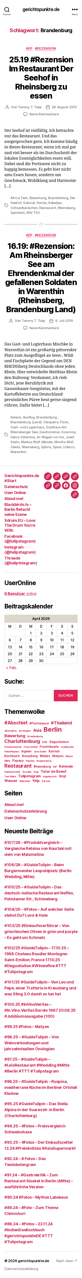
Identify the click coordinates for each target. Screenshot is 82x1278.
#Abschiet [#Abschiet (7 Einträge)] (16, 723)
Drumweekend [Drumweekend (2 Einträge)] (12, 747)
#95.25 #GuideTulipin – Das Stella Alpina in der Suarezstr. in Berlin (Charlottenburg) (36, 1109)
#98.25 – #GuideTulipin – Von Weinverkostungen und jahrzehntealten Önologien (31, 1043)
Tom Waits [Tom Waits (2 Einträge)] (10, 776)
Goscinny (68, 432)
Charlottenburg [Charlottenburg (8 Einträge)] (22, 741)
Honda (42, 203)
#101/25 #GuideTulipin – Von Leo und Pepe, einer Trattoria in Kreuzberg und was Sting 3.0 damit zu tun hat (40, 988)
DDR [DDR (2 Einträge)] (44, 742)
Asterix (15, 417)
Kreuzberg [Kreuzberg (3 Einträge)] (30, 756)
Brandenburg (58, 198)
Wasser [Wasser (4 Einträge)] (10, 780)
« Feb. (11, 667)
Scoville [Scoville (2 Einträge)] (26, 772)
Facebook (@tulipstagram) (20, 539)
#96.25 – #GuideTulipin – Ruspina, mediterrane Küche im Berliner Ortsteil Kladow (40, 1087)
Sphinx (46, 447)
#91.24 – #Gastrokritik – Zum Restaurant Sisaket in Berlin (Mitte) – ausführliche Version (38, 1181)
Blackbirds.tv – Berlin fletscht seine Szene (17, 509)
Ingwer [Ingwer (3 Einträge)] (26, 751)
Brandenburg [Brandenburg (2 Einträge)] (35, 736)
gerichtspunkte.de (41, 9)
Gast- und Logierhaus (27, 427)
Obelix (15, 447)
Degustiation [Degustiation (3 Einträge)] (59, 742)
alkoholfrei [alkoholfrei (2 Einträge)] (10, 730)
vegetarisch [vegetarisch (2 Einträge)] (50, 776)
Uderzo (68, 447)
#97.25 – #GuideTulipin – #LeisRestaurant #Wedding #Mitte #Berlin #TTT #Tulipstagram (37, 1065)
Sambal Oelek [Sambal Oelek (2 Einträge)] (12, 772)
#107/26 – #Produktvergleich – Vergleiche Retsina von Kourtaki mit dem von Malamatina (38, 848)
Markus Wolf (30, 442)
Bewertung (38, 198)
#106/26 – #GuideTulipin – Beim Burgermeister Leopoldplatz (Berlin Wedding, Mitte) (38, 870)
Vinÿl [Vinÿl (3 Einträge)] (62, 776)
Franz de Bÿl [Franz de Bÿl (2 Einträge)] (31, 747)
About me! (13, 498)
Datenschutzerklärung (25, 811)
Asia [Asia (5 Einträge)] (37, 730)
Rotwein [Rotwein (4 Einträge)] (66, 766)
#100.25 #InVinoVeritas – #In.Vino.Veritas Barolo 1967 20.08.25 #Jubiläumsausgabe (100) (40, 1010)
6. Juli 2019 (64, 321)
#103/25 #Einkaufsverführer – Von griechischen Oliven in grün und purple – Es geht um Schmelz (41, 931)
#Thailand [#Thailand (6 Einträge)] (61, 723)
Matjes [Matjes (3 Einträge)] (45, 756)
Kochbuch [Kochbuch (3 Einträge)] (12, 756)
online (20, 593)
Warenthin (18, 452)
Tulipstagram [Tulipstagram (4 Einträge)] (29, 776)
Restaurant (47, 208)
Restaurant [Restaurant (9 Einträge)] (17, 766)
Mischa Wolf (63, 442)
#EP (29, 48)
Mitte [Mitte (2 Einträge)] (7, 760)
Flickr (64, 422)
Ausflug (29, 417)
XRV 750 (33, 213)
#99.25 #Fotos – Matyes (26, 1026)
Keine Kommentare (44, 114)
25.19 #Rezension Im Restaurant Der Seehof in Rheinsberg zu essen (41, 78)
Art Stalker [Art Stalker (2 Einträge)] (25, 730)
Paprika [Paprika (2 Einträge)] (30, 760)
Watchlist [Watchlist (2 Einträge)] (24, 781)
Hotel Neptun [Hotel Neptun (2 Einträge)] (11, 751)
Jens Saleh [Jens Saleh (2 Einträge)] (40, 751)
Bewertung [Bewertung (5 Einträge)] (14, 735)
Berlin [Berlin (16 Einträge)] (53, 729)
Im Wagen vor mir (50, 437)
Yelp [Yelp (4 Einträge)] (35, 780)
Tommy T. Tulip (29, 107)
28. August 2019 (64, 107)
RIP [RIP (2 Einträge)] (55, 766)
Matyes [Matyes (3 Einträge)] (57, 756)
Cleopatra (51, 422)
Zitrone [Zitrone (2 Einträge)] (46, 781)
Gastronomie (49, 432)
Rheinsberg (66, 208)
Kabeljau (55, 203)
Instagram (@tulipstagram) (20, 549)
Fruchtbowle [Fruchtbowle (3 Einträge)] (49, 746)
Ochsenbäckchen (23, 208)
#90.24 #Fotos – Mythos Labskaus (36, 1197)
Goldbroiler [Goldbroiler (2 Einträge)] (67, 747)
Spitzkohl (17, 213)
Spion (57, 447)
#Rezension (45, 48)
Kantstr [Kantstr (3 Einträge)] (54, 751)
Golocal (29, 203)
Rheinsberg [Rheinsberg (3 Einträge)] (42, 766)
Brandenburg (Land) (26, 422)
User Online (15, 492)
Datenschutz (16, 486)
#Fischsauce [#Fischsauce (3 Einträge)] (39, 723)
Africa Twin (19, 198)
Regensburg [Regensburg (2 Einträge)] (44, 760)
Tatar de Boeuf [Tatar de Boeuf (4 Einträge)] (53, 771)
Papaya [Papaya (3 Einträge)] (17, 760)
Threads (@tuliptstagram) (20, 560)
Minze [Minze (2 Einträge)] (69, 756)
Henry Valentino (22, 437)
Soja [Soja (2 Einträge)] (35, 772)
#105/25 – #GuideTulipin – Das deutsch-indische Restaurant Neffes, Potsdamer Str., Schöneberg (39, 893)
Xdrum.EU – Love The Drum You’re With (19, 525)
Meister (47, 442)
